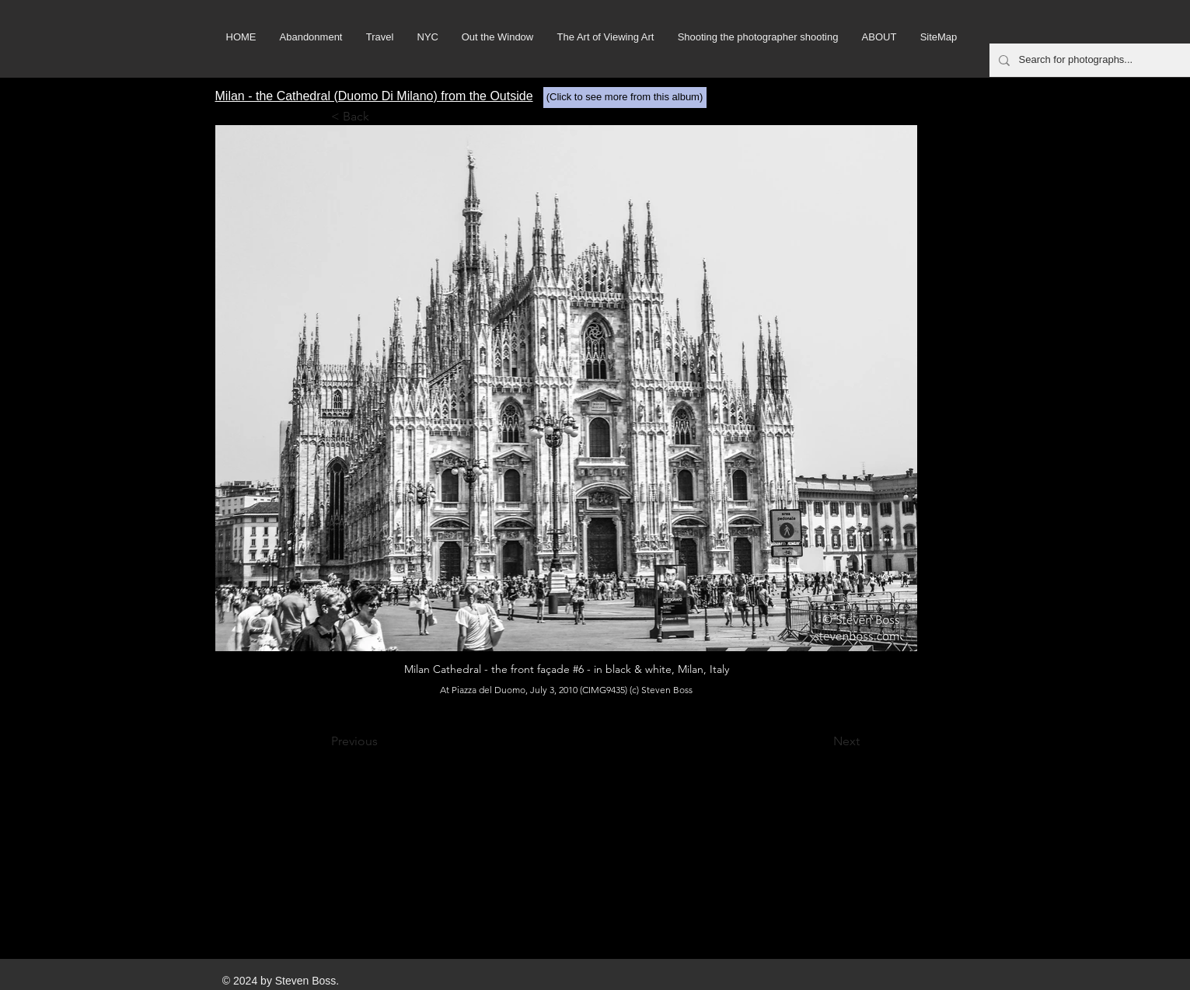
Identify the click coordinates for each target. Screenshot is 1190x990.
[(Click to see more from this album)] (625, 97)
